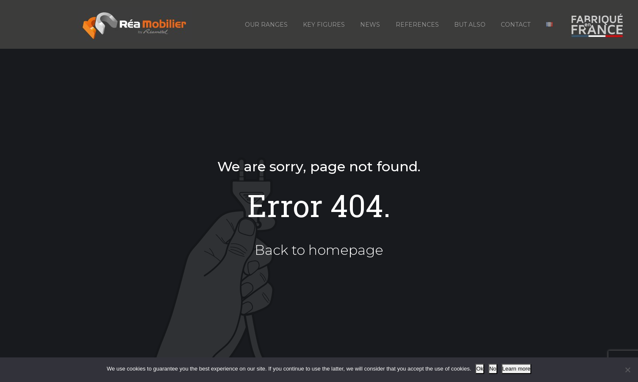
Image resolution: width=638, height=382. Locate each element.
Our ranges (266, 24)
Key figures (324, 24)
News (370, 24)
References (417, 24)
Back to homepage (319, 250)
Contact (515, 24)
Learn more (516, 368)
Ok (479, 368)
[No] (627, 369)
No (493, 368)
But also (469, 24)
